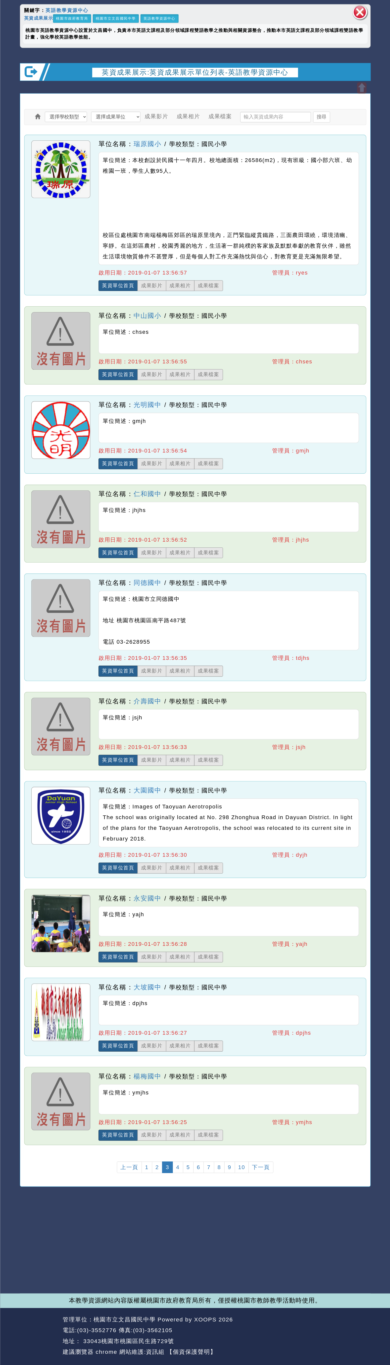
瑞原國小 (147, 144)
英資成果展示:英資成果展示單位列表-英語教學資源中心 (195, 72)
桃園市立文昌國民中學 (116, 18)
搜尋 (321, 116)
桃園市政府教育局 (72, 18)
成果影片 (156, 116)
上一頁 (129, 1167)
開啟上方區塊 (361, 88)
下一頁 (261, 1167)
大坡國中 (147, 987)
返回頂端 (356, 1330)
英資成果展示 (38, 18)
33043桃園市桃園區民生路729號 (127, 1341)
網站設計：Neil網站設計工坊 (39, 1336)
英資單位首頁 (118, 285)
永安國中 (147, 898)
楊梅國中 (147, 1076)
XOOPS (205, 1319)
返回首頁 (320, 1330)
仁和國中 (147, 494)
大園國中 (147, 790)
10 (241, 1167)
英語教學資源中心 (67, 10)
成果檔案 (220, 116)
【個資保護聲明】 (191, 1352)
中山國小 (147, 315)
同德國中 (147, 583)
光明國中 (147, 404)
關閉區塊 (360, 12)
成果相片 (188, 116)
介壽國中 (147, 701)
